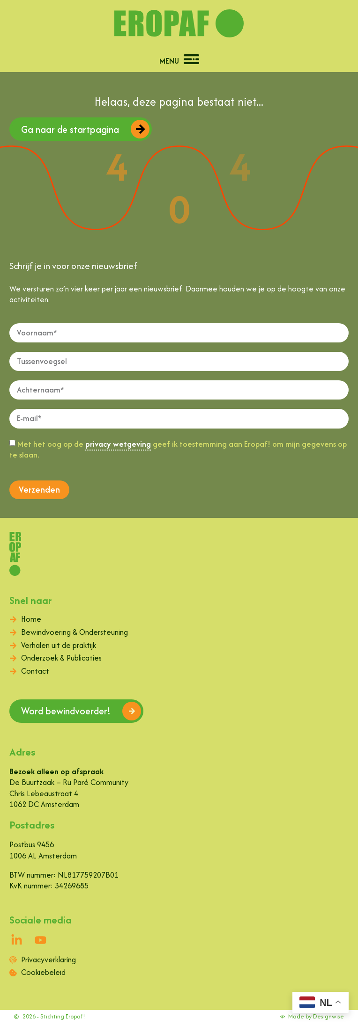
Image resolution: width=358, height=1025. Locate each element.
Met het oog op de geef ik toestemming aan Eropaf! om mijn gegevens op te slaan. (178, 449)
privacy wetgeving (118, 444)
